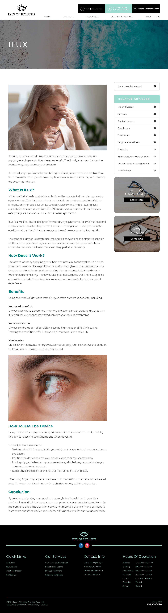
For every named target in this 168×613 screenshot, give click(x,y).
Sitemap (44, 605)
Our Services (11, 567)
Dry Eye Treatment (53, 571)
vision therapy (126, 107)
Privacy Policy (33, 605)
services (122, 114)
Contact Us (152, 16)
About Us (10, 563)
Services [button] (92, 16)
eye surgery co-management (134, 157)
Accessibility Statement (16, 605)
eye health (124, 135)
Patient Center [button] (122, 16)
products (123, 150)
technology (124, 171)
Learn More (137, 200)
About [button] (68, 16)
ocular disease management (134, 164)
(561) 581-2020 (94, 9)
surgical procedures (129, 142)
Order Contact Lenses (148, 9)
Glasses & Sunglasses (54, 575)
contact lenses (126, 121)
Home (47, 16)
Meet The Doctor (14, 571)
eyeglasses (124, 128)
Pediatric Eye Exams (54, 567)
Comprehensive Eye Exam (57, 563)
